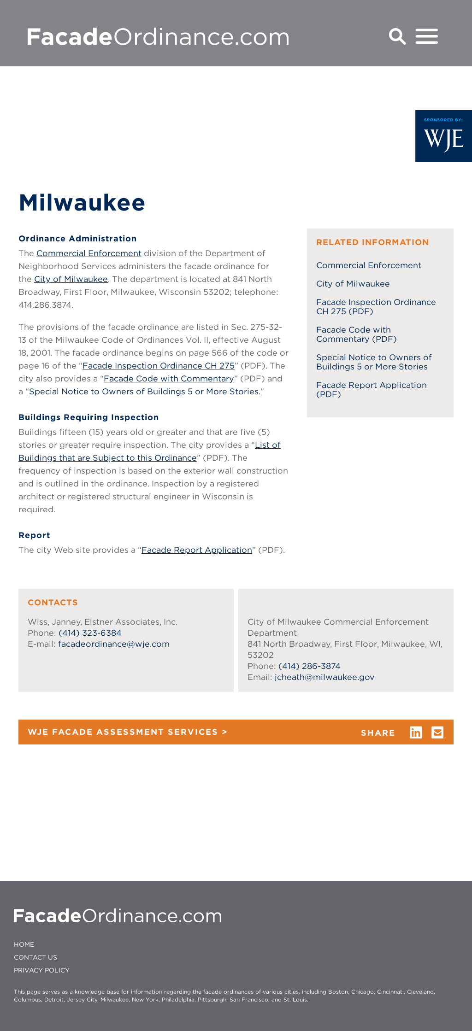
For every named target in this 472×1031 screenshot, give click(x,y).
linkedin (415, 732)
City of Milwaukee (71, 279)
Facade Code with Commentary (169, 378)
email (437, 732)
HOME (24, 944)
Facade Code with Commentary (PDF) (356, 334)
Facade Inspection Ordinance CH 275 (159, 365)
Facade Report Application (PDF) (371, 390)
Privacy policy (42, 970)
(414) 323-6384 (90, 633)
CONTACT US (35, 957)
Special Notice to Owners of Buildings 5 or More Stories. (144, 391)
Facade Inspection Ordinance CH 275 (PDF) (376, 307)
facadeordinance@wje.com (114, 644)
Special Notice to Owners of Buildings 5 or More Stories (374, 362)
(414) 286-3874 (309, 666)
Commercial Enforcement (89, 253)
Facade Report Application (197, 550)
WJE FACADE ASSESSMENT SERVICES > (128, 732)
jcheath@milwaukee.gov (325, 677)
